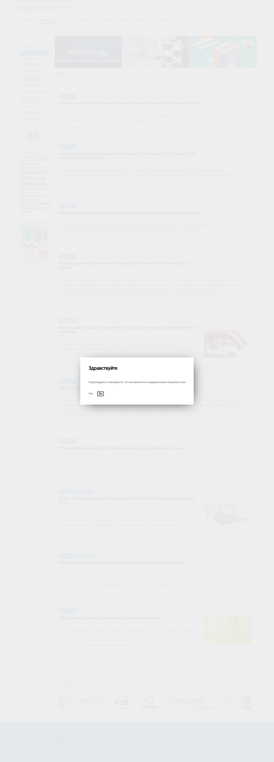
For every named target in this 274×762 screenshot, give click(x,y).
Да (100, 393)
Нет (91, 393)
